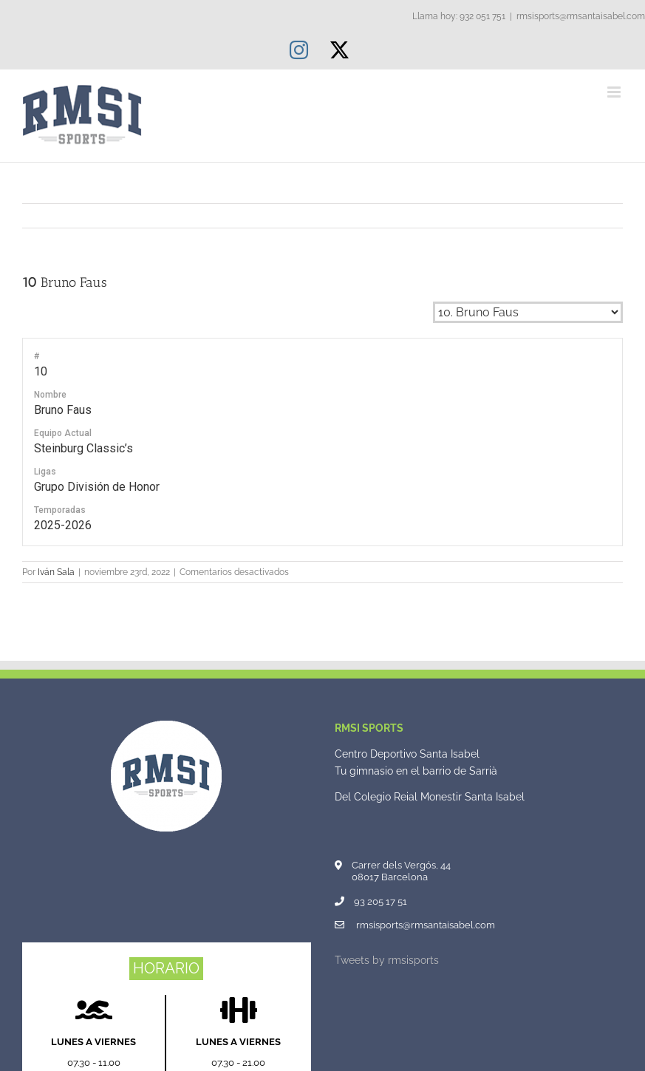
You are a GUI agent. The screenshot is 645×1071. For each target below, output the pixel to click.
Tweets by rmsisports (387, 960)
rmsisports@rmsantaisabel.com (580, 16)
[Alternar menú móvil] (615, 92)
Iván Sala (56, 572)
